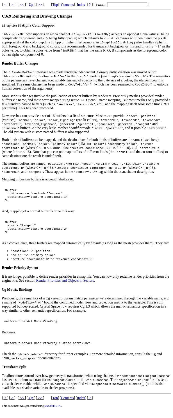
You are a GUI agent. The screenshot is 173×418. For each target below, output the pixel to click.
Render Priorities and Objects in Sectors (65, 286)
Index (81, 5)
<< (22, 5)
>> (40, 5)
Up (31, 5)
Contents (67, 5)
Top (55, 5)
